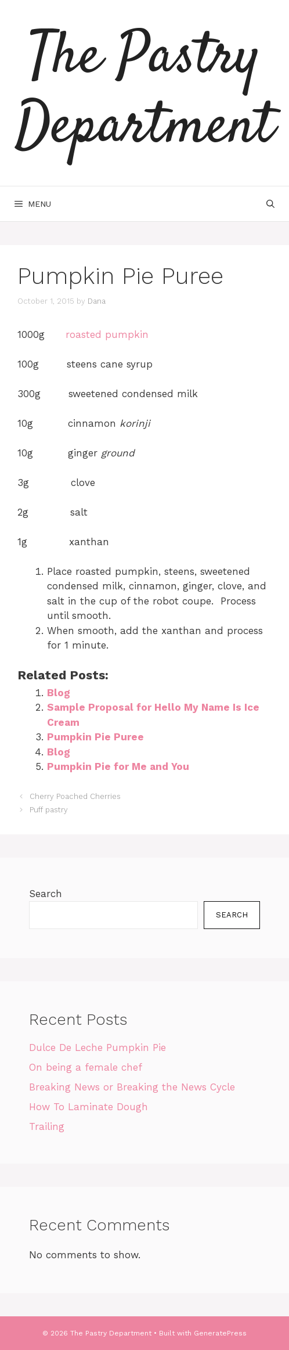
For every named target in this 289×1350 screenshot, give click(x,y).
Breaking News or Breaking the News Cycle (132, 1087)
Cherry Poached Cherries (75, 796)
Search (45, 893)
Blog (58, 693)
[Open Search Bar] (270, 203)
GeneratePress (220, 1333)
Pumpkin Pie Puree (95, 737)
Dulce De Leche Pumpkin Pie (97, 1047)
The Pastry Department (144, 93)
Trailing (46, 1126)
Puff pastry (49, 809)
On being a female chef (85, 1067)
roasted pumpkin (107, 334)
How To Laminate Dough (88, 1107)
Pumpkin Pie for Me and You (118, 766)
